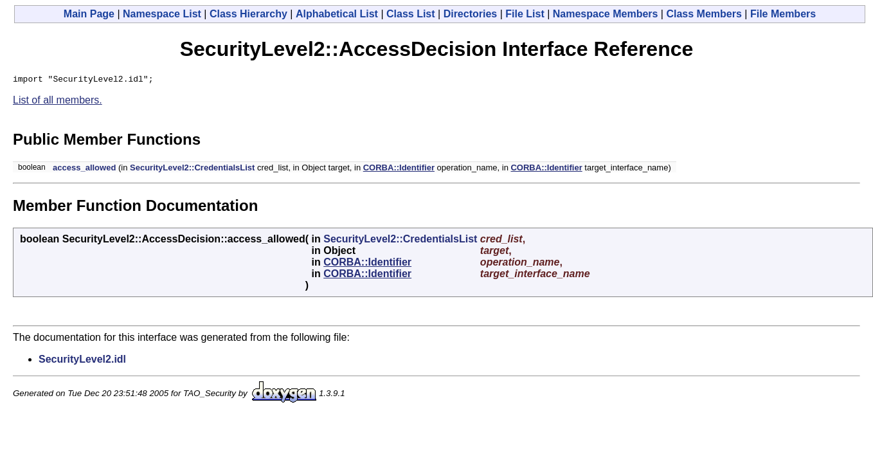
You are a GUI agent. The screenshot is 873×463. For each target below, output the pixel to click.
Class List (410, 13)
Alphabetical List (337, 13)
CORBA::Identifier (399, 169)
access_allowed (84, 169)
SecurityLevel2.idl (82, 361)
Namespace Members (605, 13)
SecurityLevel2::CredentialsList (192, 169)
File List (524, 13)
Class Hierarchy (248, 13)
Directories (471, 13)
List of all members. (57, 101)
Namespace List (162, 13)
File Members (783, 13)
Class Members (703, 13)
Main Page (89, 13)
